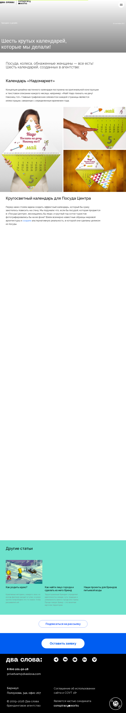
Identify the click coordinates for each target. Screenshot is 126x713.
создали (27, 220)
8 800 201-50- (16, 669)
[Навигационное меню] (121, 5)
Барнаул (13, 688)
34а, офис (29, 692)
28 (26, 669)
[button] (63, 643)
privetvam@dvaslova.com (24, 673)
